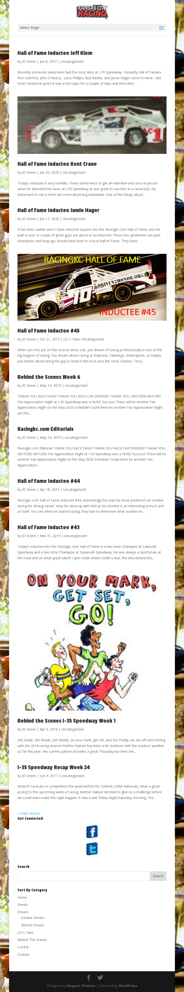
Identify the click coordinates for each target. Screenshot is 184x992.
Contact (23, 954)
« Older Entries (28, 813)
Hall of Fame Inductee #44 (48, 481)
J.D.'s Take (71, 339)
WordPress (128, 985)
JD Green (29, 61)
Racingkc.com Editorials (45, 429)
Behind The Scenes (32, 939)
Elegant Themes (81, 985)
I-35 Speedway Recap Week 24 (53, 767)
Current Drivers (33, 917)
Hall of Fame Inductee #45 (48, 330)
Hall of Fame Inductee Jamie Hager (58, 210)
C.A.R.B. (23, 947)
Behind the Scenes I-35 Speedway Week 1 (66, 720)
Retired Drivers (32, 925)
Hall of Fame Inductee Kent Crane (57, 164)
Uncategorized (72, 61)
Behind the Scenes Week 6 (48, 377)
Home (22, 897)
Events (22, 904)
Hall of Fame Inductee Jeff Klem (54, 53)
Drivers (23, 912)
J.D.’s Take (25, 932)
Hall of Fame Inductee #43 (48, 527)
